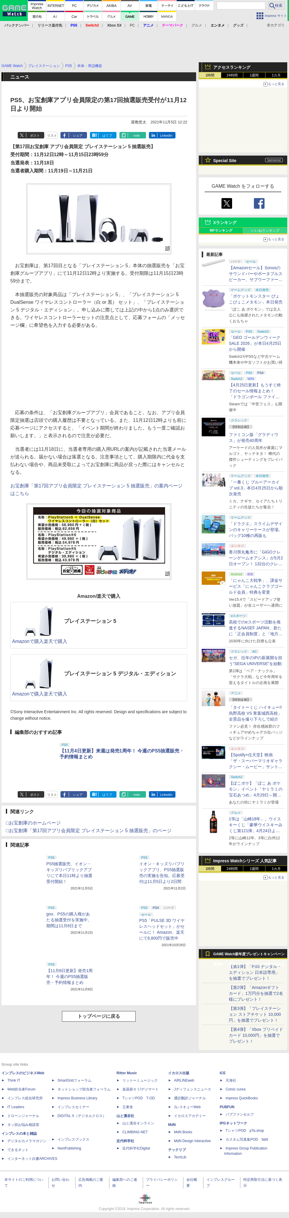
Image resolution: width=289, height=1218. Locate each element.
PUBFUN (227, 1107)
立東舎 (127, 1107)
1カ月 (276, 75)
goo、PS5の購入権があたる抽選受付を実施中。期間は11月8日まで (69, 920)
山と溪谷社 (125, 1116)
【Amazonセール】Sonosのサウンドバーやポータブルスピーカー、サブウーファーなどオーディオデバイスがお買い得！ (256, 279)
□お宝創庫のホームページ (33, 822)
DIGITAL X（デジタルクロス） (82, 1116)
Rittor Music (126, 1073)
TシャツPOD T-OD (138, 1098)
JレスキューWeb (187, 1107)
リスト (52, 135)
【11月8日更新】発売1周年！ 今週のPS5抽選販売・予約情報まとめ (69, 976)
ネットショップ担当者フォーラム (84, 1089)
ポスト (35, 135)
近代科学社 (125, 1141)
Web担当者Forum (21, 1089)
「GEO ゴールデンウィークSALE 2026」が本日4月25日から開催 (255, 343)
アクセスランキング (231, 67)
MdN (172, 1125)
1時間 (210, 75)
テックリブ (177, 1150)
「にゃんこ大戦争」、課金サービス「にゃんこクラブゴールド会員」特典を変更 (256, 586)
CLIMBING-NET (135, 1132)
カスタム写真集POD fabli (247, 1139)
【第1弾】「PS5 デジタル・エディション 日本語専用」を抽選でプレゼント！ (255, 972)
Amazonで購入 (28, 641)
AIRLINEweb (184, 1080)
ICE (223, 1073)
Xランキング (225, 222)
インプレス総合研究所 (25, 1098)
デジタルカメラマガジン (26, 1141)
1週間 (254, 75)
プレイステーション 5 (90, 621)
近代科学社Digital (136, 1148)
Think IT (13, 1080)
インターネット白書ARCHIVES (32, 1159)
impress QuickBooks (242, 1098)
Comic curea (235, 1089)
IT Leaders (15, 1107)
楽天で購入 (55, 641)
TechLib (180, 1157)
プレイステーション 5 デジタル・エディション (120, 674)
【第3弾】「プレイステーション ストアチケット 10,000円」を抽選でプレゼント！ (255, 1014)
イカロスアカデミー (190, 1116)
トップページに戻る (99, 1016)
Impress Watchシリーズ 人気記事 (245, 860)
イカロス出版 (178, 1073)
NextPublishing (69, 1148)
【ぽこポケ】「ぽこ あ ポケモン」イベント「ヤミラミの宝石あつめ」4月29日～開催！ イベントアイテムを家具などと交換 (256, 795)
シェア (78, 135)
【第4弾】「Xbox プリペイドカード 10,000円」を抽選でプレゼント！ (256, 1035)
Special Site (225, 160)
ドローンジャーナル (23, 1116)
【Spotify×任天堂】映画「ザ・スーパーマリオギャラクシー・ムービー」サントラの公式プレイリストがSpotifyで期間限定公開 (256, 766)
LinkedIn (166, 135)
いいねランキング (265, 230)
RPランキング (221, 230)
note (137, 135)
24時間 (231, 75)
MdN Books (183, 1132)
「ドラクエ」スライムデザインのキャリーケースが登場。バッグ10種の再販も (256, 529)
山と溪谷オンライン (138, 1123)
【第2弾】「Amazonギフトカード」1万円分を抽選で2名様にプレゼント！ (256, 993)
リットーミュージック (140, 1080)
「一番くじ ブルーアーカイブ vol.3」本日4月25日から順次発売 (256, 488)
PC (132, 25)
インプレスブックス (73, 1139)
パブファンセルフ (240, 1114)
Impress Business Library (77, 1098)
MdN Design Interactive (192, 1141)
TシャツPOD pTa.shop (245, 1131)
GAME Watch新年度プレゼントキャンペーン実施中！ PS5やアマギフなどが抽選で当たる (249, 955)
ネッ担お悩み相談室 (23, 1125)
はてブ (107, 135)
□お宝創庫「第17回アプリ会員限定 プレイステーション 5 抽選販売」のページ (89, 830)
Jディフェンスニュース (192, 1089)
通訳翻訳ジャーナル (190, 1098)
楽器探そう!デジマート (140, 1089)
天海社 (231, 1080)
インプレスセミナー (73, 1107)
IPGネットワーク (233, 1123)
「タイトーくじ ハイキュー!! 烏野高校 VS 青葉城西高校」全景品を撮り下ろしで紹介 (255, 713)
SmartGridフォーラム (74, 1080)
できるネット (18, 1150)
